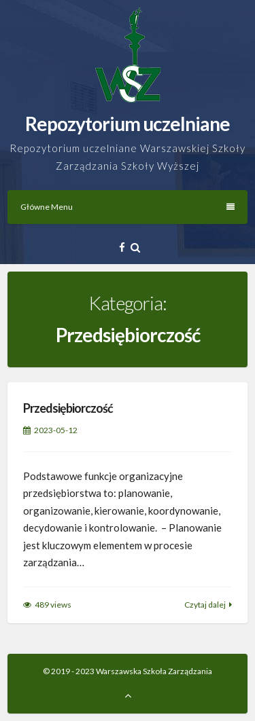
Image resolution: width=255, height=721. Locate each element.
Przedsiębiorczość (68, 408)
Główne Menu (127, 207)
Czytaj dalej (205, 604)
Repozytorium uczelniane (127, 123)
